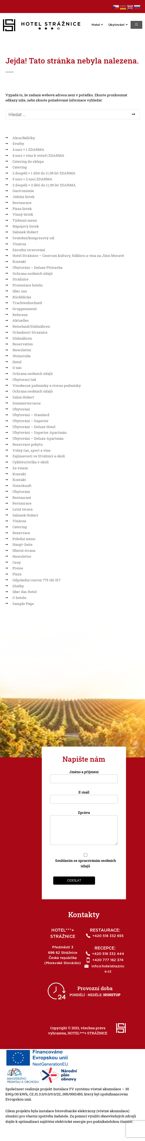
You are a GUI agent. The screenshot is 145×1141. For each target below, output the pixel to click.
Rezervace (21, 533)
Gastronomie (23, 191)
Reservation (22, 344)
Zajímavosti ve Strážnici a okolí (38, 456)
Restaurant (21, 497)
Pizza (16, 574)
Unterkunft (21, 485)
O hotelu (19, 597)
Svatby (18, 143)
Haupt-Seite (22, 544)
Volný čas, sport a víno (31, 450)
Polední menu (23, 539)
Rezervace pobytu (27, 444)
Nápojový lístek (25, 226)
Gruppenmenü (24, 309)
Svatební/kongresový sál (33, 238)
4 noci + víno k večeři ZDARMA (38, 155)
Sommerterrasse (26, 403)
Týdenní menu (24, 220)
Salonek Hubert (25, 232)
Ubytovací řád (24, 379)
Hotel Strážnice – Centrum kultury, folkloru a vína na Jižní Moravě (68, 255)
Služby (18, 586)
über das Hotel (24, 591)
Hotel (100, 24)
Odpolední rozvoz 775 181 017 (36, 580)
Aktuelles (20, 320)
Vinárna (19, 244)
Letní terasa (22, 509)
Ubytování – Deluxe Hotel (33, 427)
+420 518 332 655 (108, 936)
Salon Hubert (23, 397)
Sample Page (23, 603)
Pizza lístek (22, 208)
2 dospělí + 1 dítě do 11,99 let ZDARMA (43, 173)
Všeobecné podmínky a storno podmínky (46, 385)
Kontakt (19, 261)
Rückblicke (21, 297)
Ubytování (121, 24)
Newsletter (21, 350)
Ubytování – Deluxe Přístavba (37, 267)
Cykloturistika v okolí (30, 462)
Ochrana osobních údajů (32, 273)
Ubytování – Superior (30, 421)
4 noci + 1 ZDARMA (28, 149)
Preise (17, 568)
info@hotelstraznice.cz (108, 969)
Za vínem (20, 468)
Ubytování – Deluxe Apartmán (38, 438)
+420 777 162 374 (108, 960)
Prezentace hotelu (27, 285)
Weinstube (21, 356)
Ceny (16, 562)
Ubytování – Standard (30, 415)
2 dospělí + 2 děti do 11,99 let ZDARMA (44, 185)
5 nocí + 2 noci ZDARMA (32, 179)
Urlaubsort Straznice (30, 332)
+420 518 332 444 (108, 954)
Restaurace (21, 202)
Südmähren (22, 338)
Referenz (20, 315)
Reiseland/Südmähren (31, 326)
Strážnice (20, 279)
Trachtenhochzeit (27, 303)
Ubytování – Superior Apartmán (39, 432)
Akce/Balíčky (23, 138)
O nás (17, 367)
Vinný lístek (22, 214)
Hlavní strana (23, 550)
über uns (19, 291)
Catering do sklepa (28, 161)
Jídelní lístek (23, 197)
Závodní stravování (28, 250)
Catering (19, 167)
